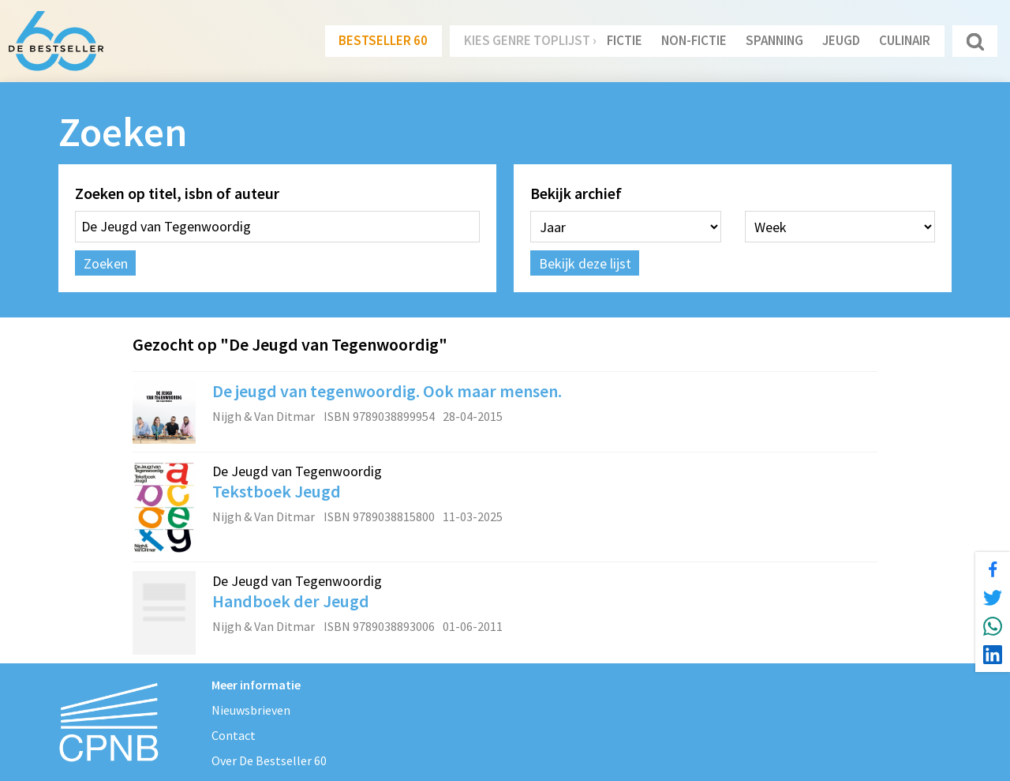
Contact (233, 735)
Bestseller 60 (383, 40)
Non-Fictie (694, 40)
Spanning (774, 40)
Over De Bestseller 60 (269, 760)
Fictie (624, 40)
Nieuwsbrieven (250, 710)
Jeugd (841, 40)
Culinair (904, 40)
